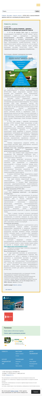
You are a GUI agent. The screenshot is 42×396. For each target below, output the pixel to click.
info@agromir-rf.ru (9, 375)
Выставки (9, 15)
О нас (31, 359)
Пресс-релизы (19, 365)
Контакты (31, 365)
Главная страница (10, 7)
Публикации (20, 359)
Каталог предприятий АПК (6, 361)
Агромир (13, 4)
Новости (5, 351)
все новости (9, 289)
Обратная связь (12, 7)
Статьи (17, 363)
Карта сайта (14, 7)
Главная (4, 15)
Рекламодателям (33, 363)
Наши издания (32, 361)
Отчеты (17, 355)
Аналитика (18, 361)
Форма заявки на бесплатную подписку (14, 331)
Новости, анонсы (17, 15)
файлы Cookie (14, 391)
